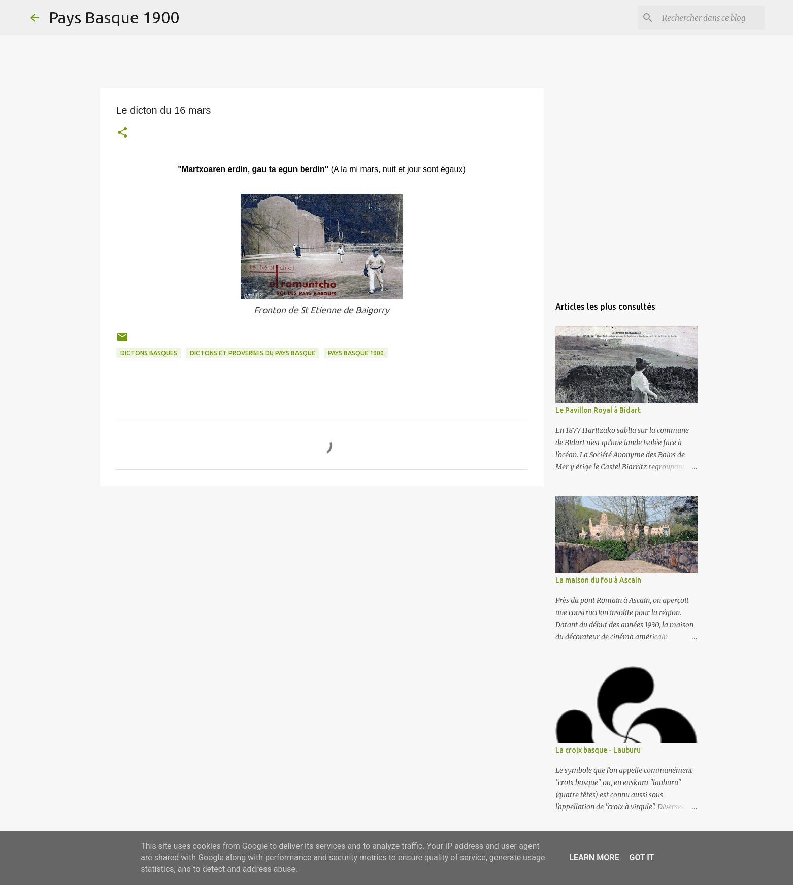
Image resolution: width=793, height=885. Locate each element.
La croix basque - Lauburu (598, 750)
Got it (641, 857)
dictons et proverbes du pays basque (252, 353)
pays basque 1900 (356, 353)
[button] (122, 133)
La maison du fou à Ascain (598, 580)
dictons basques (148, 353)
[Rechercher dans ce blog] (711, 18)
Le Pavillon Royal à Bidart (598, 410)
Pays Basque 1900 (114, 17)
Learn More (594, 857)
